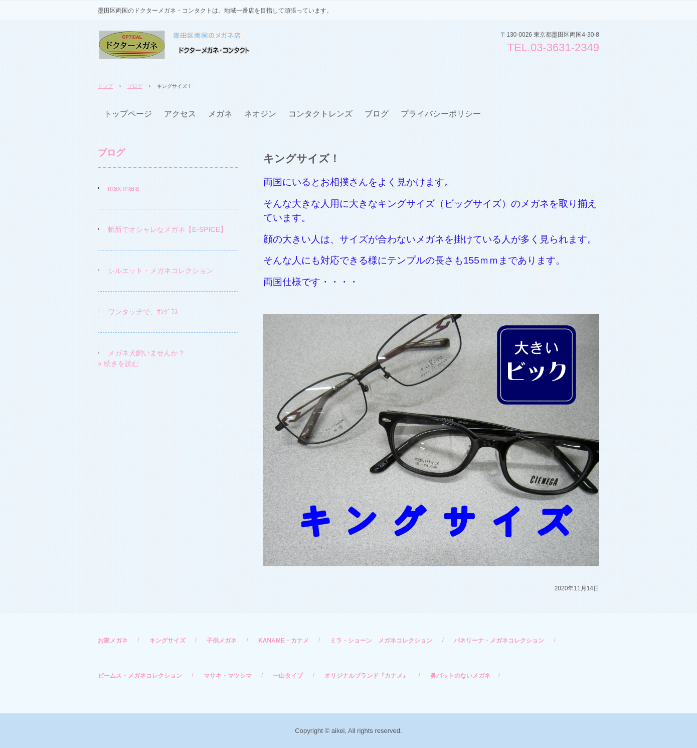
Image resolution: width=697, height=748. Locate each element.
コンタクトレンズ (320, 113)
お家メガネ (113, 640)
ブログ (134, 86)
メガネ (220, 113)
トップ (105, 86)
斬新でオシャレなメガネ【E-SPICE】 (167, 229)
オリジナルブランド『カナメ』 (366, 675)
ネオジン (260, 113)
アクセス (180, 113)
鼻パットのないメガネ (460, 675)
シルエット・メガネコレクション (160, 271)
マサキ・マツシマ (228, 675)
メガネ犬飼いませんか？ (146, 353)
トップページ (128, 113)
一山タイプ (288, 675)
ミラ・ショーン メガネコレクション (381, 640)
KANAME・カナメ (283, 640)
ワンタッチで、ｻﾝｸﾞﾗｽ (143, 312)
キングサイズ (167, 640)
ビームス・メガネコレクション (140, 675)
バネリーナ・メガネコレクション (499, 640)
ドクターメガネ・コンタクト (174, 45)
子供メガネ (222, 640)
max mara (123, 188)
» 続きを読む (118, 363)
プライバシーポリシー (441, 113)
